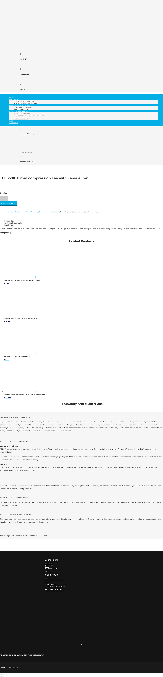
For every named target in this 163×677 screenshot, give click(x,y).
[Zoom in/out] (1, 674)
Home (11, 97)
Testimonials (49, 565)
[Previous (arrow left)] (1, 676)
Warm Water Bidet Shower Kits (25, 103)
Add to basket (8, 203)
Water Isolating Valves (22, 117)
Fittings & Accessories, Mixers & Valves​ (22, 212)
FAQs (11, 121)
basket (22, 89)
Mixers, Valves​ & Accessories (19, 111)
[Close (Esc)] (7, 674)
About (47, 567)
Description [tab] (9, 221)
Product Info (49, 564)
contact (23, 59)
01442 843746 (51, 584)
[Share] (5, 674)
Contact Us (13, 123)
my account (25, 74)
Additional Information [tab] (13, 223)
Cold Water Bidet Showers (24, 101)
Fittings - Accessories (48, 212)
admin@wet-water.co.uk (57, 586)
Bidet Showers (14, 99)
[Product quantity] (4, 198)
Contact (47, 570)
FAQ (46, 571)
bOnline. (14, 668)
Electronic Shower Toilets (19, 105)
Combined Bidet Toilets (22, 107)
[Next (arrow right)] (3, 676)
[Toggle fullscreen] (3, 674)
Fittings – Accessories (22, 113)
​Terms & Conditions (51, 568)
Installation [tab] (8, 225)
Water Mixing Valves (21, 119)
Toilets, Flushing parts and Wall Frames (29, 115)
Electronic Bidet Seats (22, 109)
